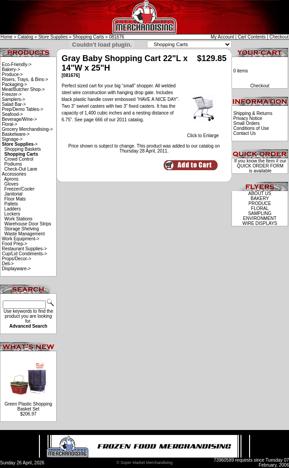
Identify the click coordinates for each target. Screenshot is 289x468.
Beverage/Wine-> (19, 119)
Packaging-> (14, 84)
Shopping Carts (88, 36)
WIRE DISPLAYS (259, 223)
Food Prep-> (14, 243)
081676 (116, 36)
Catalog (25, 36)
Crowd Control (19, 159)
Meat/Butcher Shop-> (23, 89)
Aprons (11, 179)
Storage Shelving (22, 228)
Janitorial (14, 193)
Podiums (13, 164)
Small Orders (246, 123)
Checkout (279, 36)
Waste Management (25, 233)
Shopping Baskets (23, 149)
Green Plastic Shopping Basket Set (28, 406)
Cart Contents (252, 36)
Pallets (11, 203)
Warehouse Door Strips (28, 223)
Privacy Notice (247, 118)
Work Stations (19, 218)
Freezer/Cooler (20, 188)
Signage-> (12, 139)
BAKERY (259, 198)
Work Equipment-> (20, 238)
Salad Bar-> (14, 104)
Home (6, 36)
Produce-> (12, 74)
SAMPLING (260, 213)
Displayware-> (16, 268)
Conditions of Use (251, 128)
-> (20, 144)
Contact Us (244, 133)
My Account (222, 36)
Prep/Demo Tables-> (22, 109)
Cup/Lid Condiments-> (24, 253)
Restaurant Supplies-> (24, 248)
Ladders (13, 208)
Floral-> (9, 124)
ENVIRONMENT (260, 218)
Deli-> (8, 263)
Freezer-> (12, 94)
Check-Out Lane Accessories (19, 172)
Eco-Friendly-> (16, 64)
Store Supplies (52, 36)
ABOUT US (259, 193)
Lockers (12, 213)
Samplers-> (13, 99)
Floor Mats (15, 198)
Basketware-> (15, 134)
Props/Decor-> (16, 258)
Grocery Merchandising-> (27, 129)
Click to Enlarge (203, 133)
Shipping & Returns (252, 113)
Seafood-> (12, 114)
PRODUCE (259, 203)
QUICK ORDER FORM (260, 165)
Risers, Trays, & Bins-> (25, 79)
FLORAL (260, 208)
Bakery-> (11, 69)
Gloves (12, 183)
